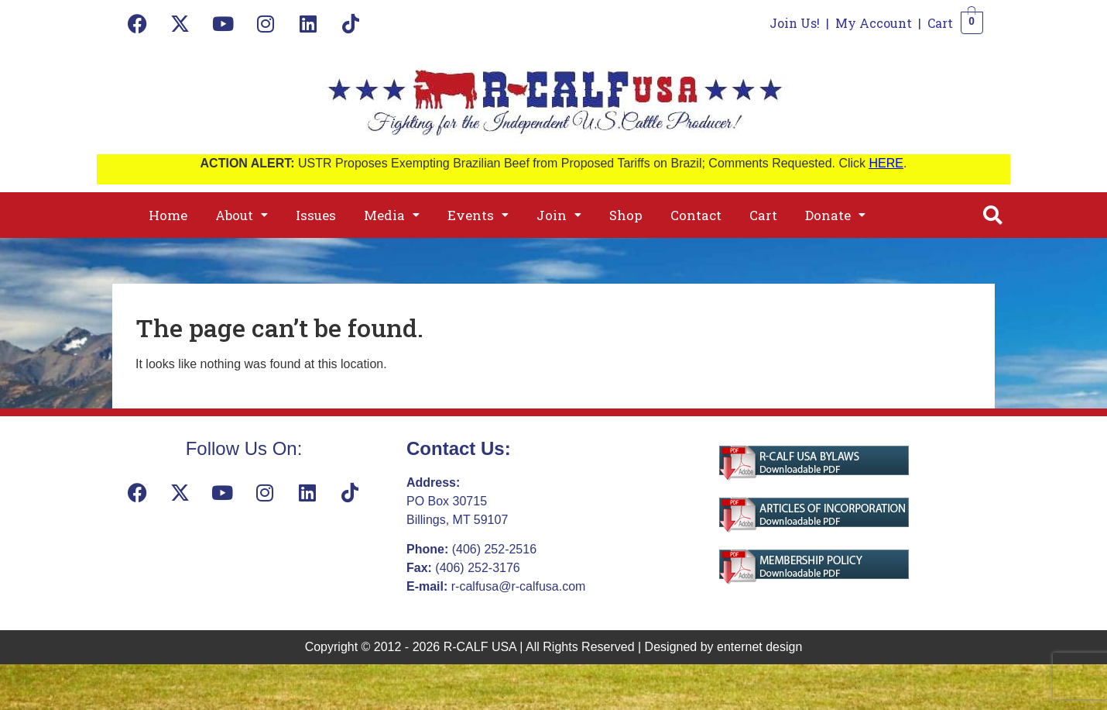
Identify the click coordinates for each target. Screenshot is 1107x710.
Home (168, 215)
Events (478, 215)
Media (392, 215)
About (241, 215)
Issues (316, 215)
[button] (241, 215)
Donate (835, 215)
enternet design (759, 646)
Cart (940, 23)
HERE (886, 163)
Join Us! (794, 23)
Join (558, 215)
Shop (626, 215)
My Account (873, 23)
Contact (695, 215)
